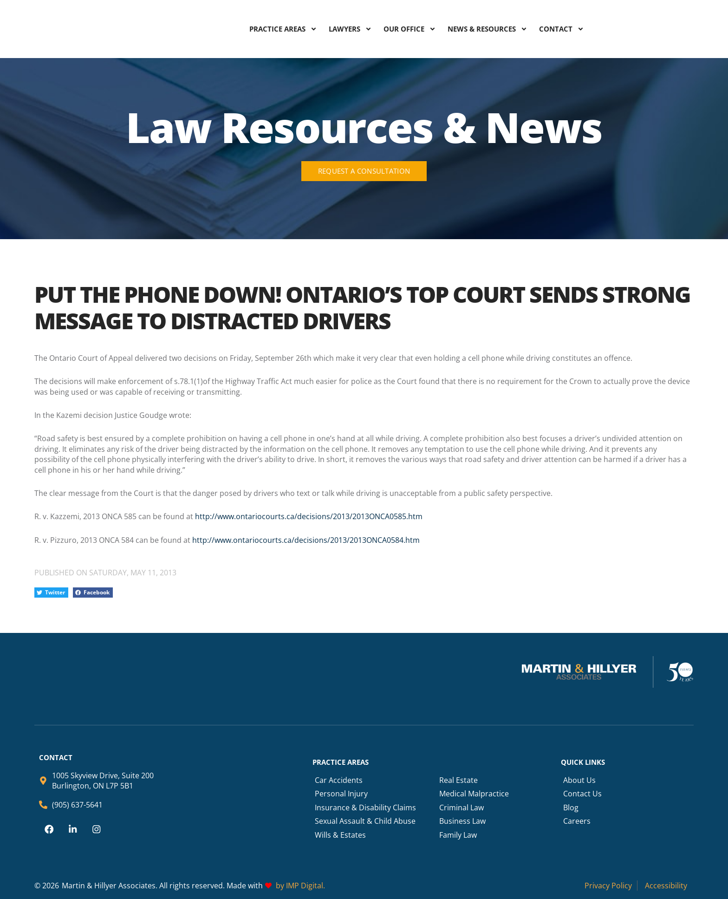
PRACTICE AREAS (283, 28)
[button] (51, 592)
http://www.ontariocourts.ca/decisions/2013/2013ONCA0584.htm (306, 540)
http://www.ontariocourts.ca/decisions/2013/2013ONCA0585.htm (307, 516)
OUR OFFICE (410, 28)
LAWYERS (350, 28)
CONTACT (561, 28)
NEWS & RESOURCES (487, 28)
